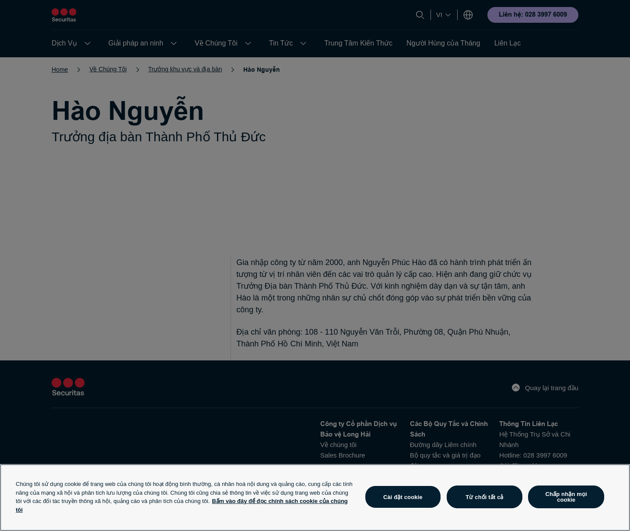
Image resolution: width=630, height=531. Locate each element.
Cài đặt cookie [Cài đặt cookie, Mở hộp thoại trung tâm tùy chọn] (403, 497)
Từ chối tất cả (484, 497)
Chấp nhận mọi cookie (566, 497)
